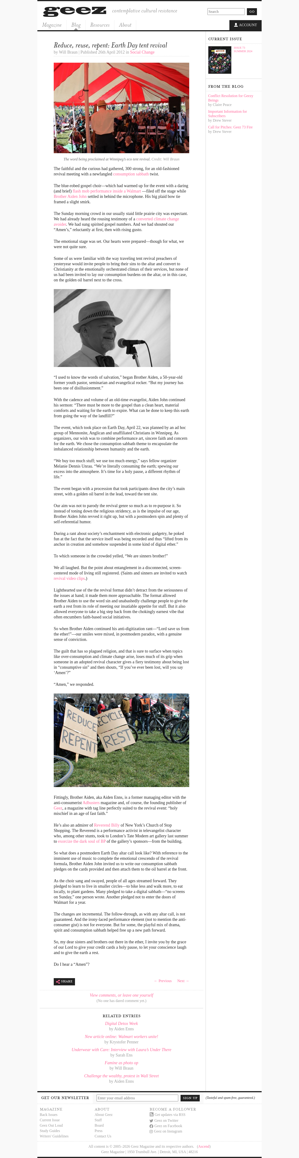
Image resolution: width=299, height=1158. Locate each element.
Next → (183, 981)
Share (64, 982)
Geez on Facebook (166, 1126)
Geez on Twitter (164, 1120)
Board (99, 1125)
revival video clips (69, 578)
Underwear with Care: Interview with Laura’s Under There (121, 1049)
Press (99, 1131)
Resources (100, 25)
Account (245, 25)
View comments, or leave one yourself (121, 995)
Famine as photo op (121, 1062)
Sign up (190, 1097)
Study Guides (50, 1131)
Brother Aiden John (70, 196)
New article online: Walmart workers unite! (121, 1036)
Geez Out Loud (51, 1125)
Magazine (52, 25)
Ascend (203, 1146)
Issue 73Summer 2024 (243, 49)
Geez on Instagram (166, 1131)
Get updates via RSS (167, 1115)
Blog (76, 25)
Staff (98, 1120)
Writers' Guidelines (54, 1136)
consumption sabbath (131, 174)
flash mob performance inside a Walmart (107, 191)
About (125, 25)
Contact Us (103, 1136)
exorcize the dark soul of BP (82, 841)
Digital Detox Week (121, 1023)
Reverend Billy (106, 825)
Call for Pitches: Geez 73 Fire (230, 127)
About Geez (104, 1115)
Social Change (142, 52)
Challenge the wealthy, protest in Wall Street (121, 1076)
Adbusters (91, 802)
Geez (58, 808)
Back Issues (48, 1115)
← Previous (163, 981)
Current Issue (50, 1120)
